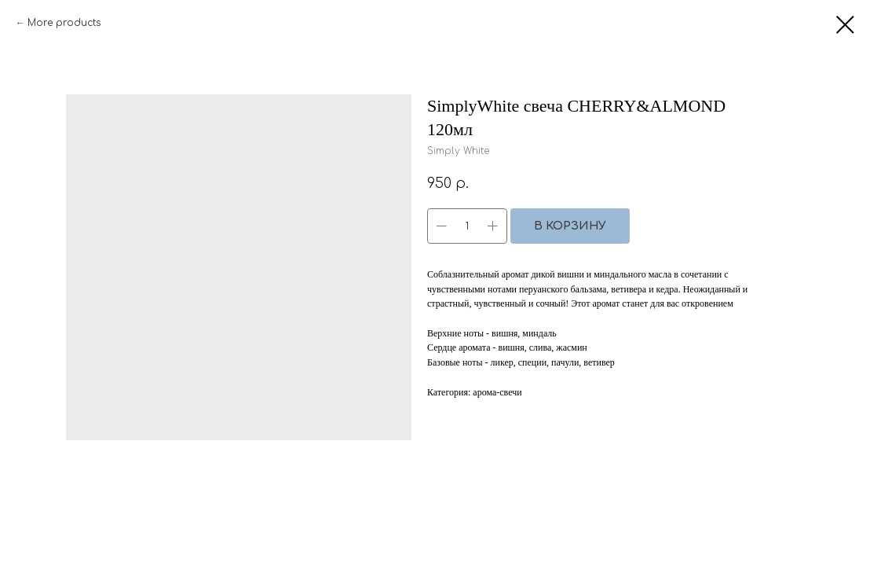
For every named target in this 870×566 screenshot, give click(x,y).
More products (64, 22)
